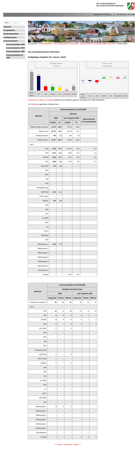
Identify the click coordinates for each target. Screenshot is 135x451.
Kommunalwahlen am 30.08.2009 (66, 44)
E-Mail (132, 14)
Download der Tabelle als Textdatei (41, 100)
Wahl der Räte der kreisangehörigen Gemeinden (98, 44)
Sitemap (107, 14)
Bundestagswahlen (11, 34)
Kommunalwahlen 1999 (15, 51)
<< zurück (58, 444)
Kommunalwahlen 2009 (15, 44)
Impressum (123, 14)
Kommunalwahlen (10, 41)
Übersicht (68, 444)
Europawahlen (9, 30)
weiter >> (77, 444)
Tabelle (33, 104)
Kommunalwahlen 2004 (15, 48)
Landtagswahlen (10, 37)
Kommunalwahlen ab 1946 (14, 56)
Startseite (97, 14)
